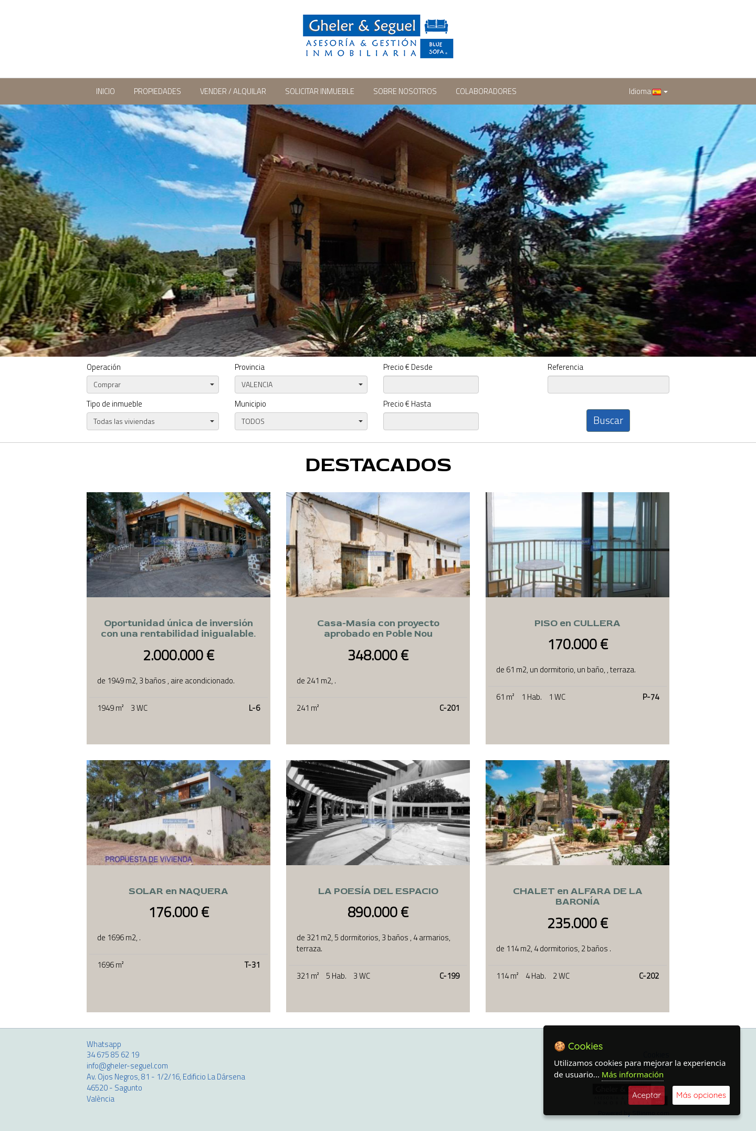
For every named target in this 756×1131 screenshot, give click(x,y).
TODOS (302, 421)
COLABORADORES (486, 91)
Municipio (250, 404)
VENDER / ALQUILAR (233, 91)
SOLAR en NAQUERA (178, 891)
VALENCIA (302, 384)
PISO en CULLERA (577, 623)
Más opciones (701, 1095)
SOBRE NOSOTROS (405, 91)
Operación (104, 367)
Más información (633, 1074)
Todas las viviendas (153, 421)
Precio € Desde (408, 367)
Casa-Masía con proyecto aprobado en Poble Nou (378, 628)
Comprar (153, 384)
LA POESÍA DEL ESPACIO (378, 891)
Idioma (648, 91)
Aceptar (646, 1095)
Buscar (608, 420)
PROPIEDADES (157, 91)
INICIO (105, 91)
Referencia (565, 367)
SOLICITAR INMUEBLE (319, 91)
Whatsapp (104, 1044)
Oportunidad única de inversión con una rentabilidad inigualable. (178, 628)
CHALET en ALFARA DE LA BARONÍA (578, 896)
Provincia (250, 367)
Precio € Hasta (407, 404)
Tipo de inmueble (114, 404)
